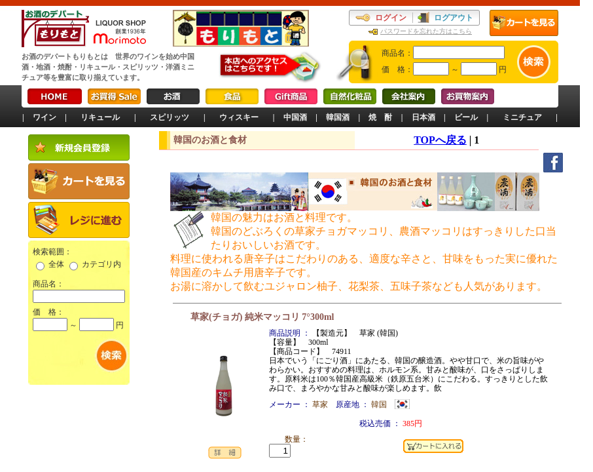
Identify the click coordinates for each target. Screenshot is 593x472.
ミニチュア (522, 117)
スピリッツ (169, 117)
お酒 (173, 96)
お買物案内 (467, 96)
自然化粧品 (349, 96)
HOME (54, 96)
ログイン (390, 17)
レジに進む (79, 220)
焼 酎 (380, 117)
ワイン (44, 117)
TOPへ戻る (440, 140)
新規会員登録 (79, 147)
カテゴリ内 (101, 264)
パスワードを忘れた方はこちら (426, 31)
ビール (466, 117)
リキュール (100, 117)
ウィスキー (239, 117)
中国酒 (295, 117)
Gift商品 (290, 96)
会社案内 (408, 96)
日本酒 (423, 117)
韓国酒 (338, 117)
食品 (232, 96)
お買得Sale (114, 96)
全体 (56, 264)
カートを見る (524, 23)
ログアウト (453, 17)
